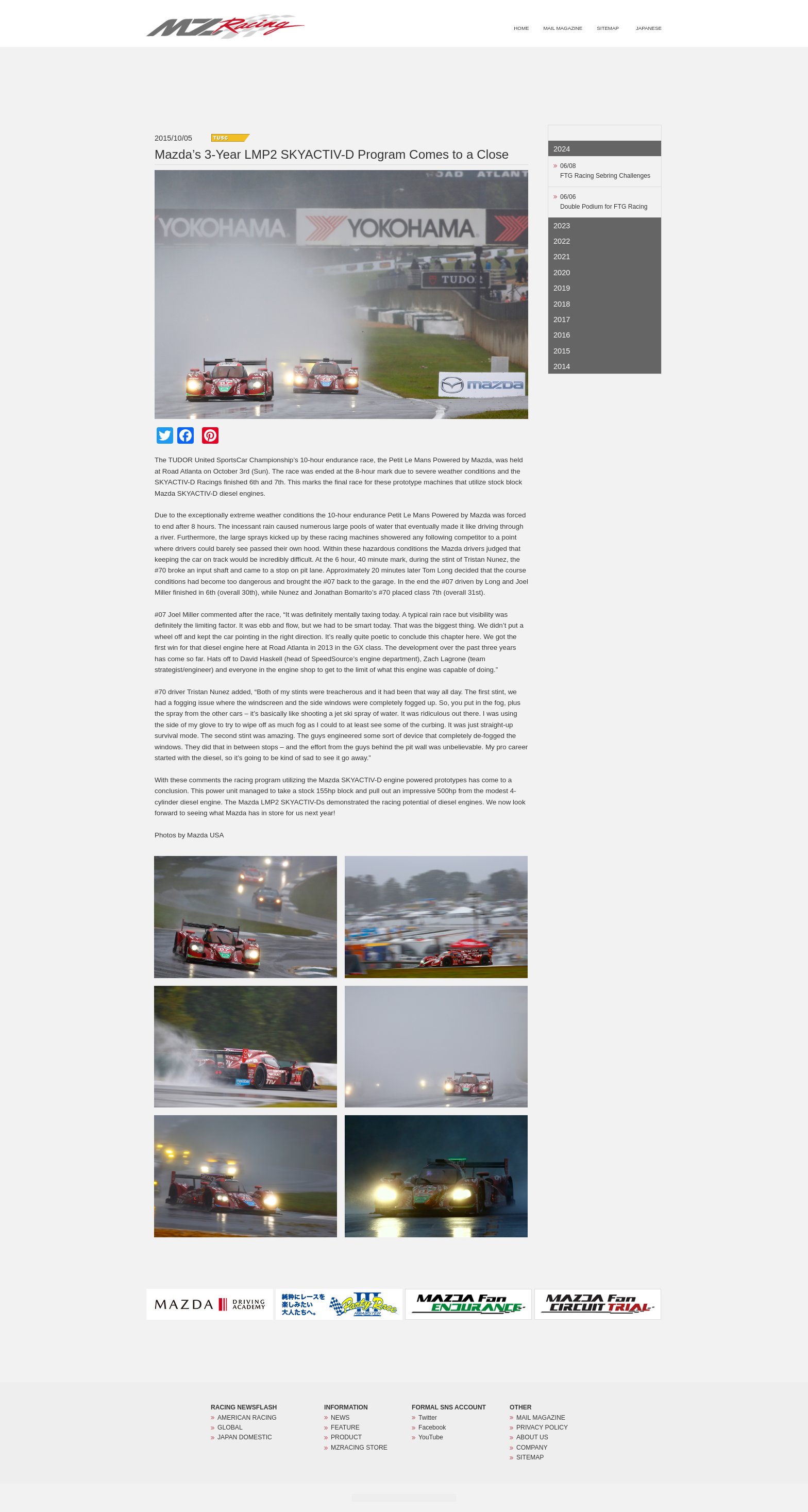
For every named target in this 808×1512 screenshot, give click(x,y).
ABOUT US (532, 1437)
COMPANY (532, 1447)
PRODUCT (560, 60)
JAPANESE (649, 28)
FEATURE (516, 60)
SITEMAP (608, 28)
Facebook (432, 1427)
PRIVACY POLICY (542, 1427)
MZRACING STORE (617, 60)
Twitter (427, 1417)
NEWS (476, 60)
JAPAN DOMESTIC (244, 1437)
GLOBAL (230, 1427)
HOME (521, 28)
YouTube (430, 1437)
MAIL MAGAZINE (562, 28)
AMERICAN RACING (247, 1417)
